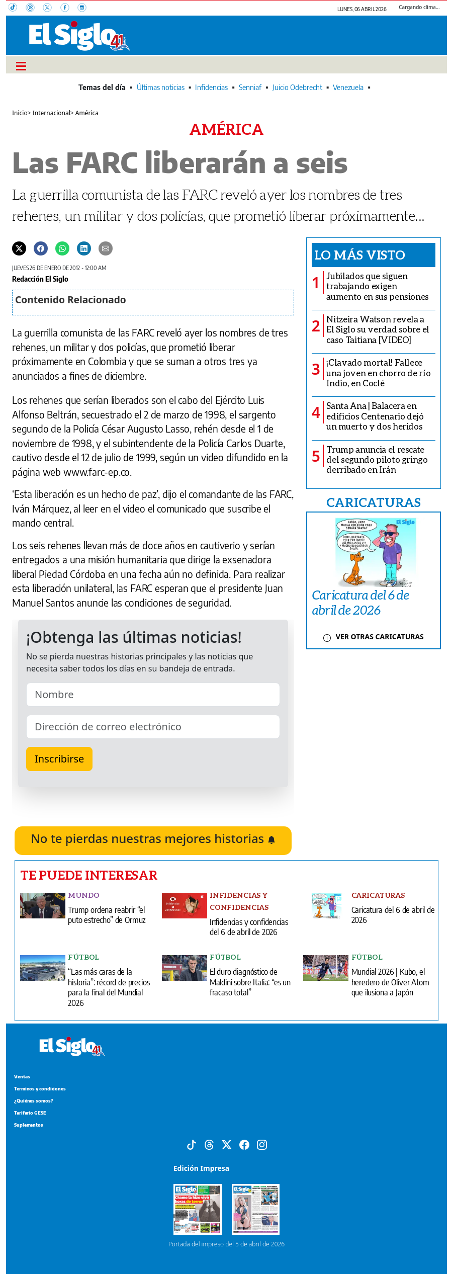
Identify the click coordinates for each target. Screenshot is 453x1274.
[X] (51, 8)
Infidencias (211, 87)
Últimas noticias (161, 87)
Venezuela (348, 87)
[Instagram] (85, 8)
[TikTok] (17, 8)
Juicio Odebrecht (297, 87)
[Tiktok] (192, 1144)
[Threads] (34, 8)
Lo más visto (359, 254)
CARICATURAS (373, 501)
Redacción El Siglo (40, 278)
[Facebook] (68, 8)
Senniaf (250, 87)
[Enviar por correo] (106, 247)
